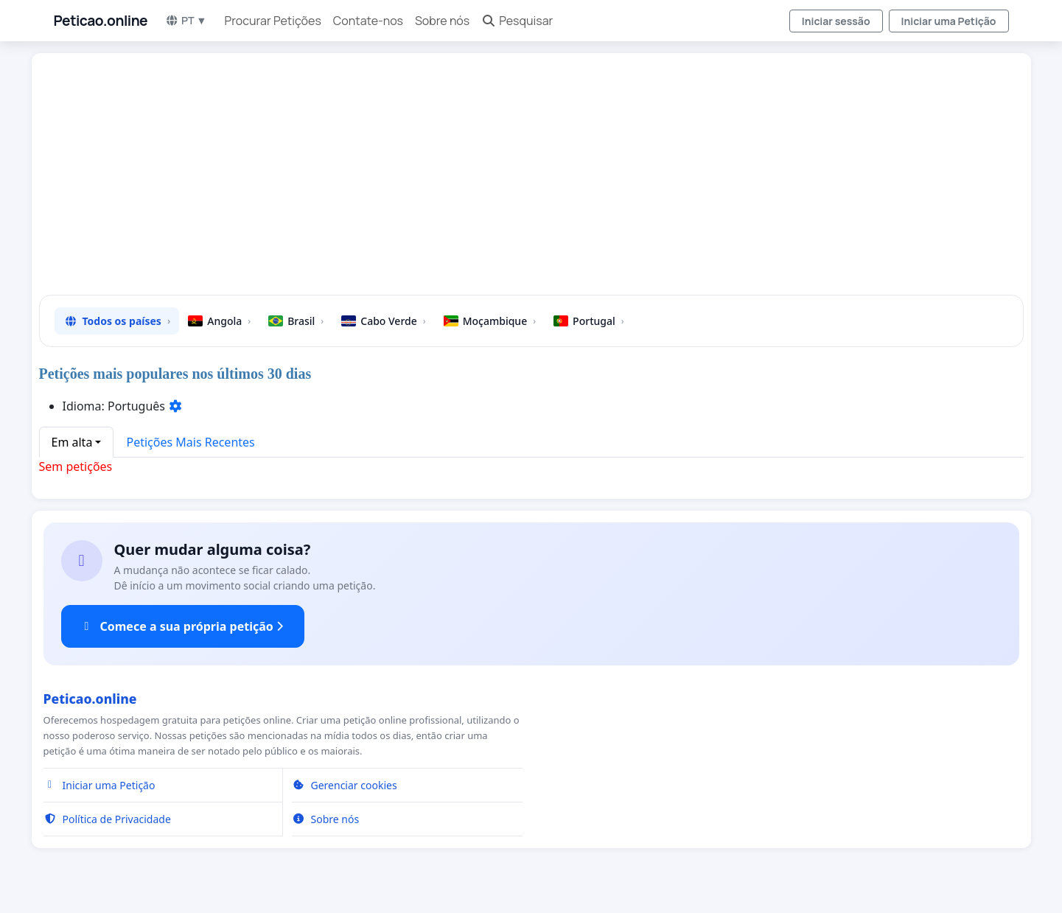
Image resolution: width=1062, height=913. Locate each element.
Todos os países (117, 321)
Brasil (296, 321)
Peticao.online (101, 20)
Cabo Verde (383, 321)
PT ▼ (185, 20)
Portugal (588, 321)
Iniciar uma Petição (948, 21)
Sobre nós (442, 21)
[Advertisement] (493, 180)
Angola (219, 321)
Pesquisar (517, 21)
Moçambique (490, 321)
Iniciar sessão (836, 21)
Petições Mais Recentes (190, 442)
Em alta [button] (72, 442)
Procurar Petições (273, 21)
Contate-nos (368, 21)
